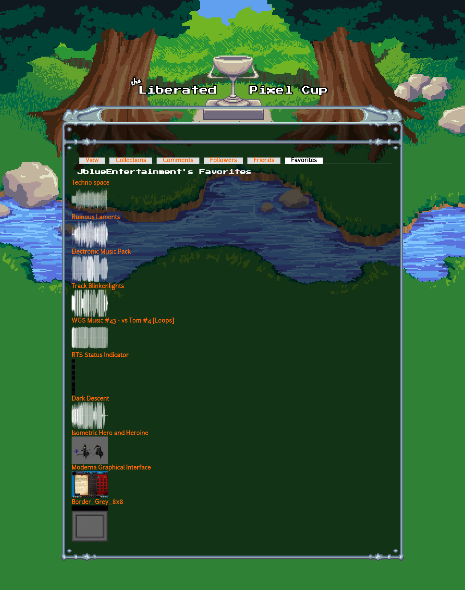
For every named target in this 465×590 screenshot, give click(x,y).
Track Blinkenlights (98, 287)
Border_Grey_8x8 (97, 502)
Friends (264, 161)
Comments (178, 161)
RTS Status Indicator (100, 355)
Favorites (307, 161)
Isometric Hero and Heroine (110, 434)
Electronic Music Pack (101, 252)
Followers (223, 161)
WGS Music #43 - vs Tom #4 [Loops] (123, 321)
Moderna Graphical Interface (111, 468)
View (92, 161)
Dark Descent (90, 399)
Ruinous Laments (96, 218)
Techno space (90, 183)
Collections (131, 161)
